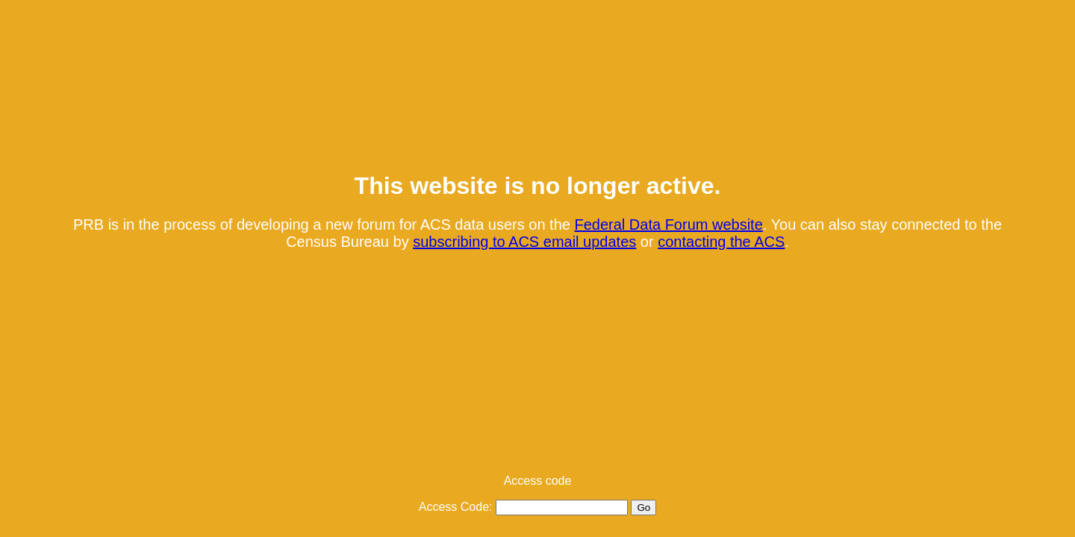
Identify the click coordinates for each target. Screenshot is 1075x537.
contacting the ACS (721, 241)
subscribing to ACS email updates (524, 241)
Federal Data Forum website (668, 224)
